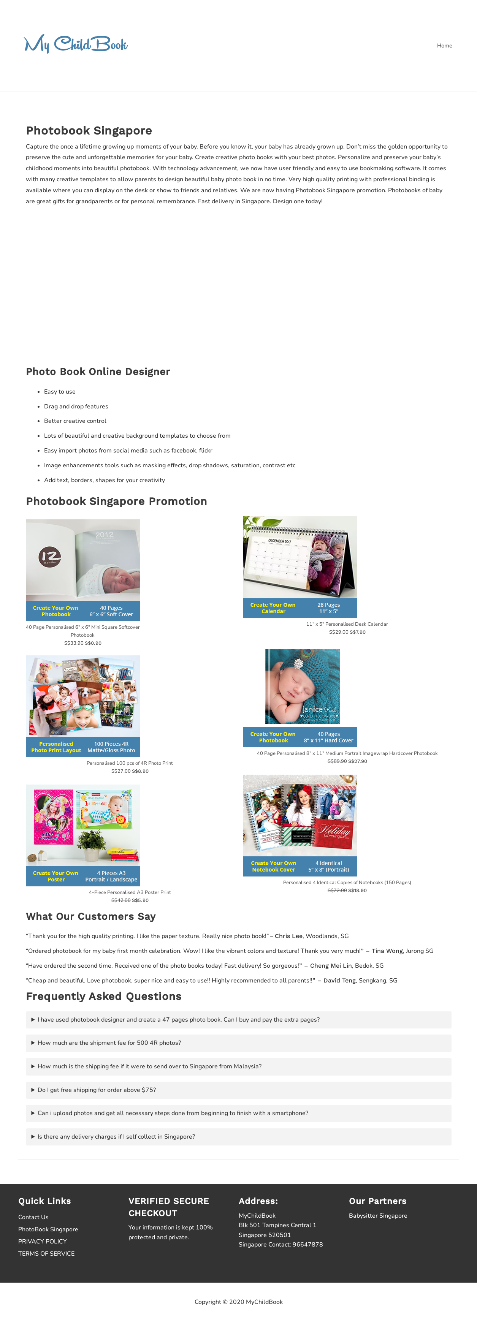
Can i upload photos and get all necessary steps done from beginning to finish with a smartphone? (173, 1113)
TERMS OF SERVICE (46, 1254)
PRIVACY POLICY (42, 1241)
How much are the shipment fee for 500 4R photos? (109, 1043)
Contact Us (33, 1217)
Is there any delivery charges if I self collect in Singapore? (116, 1137)
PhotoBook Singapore (48, 1229)
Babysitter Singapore (378, 1216)
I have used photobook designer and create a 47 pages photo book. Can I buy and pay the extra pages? (179, 1020)
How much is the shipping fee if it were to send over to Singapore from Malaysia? (149, 1066)
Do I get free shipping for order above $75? (97, 1090)
